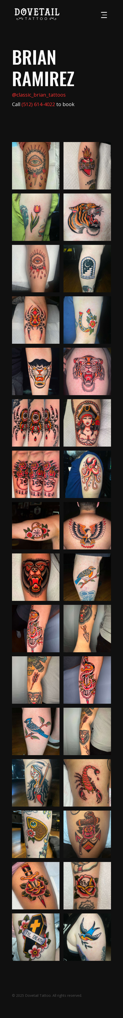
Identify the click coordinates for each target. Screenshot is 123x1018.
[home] (36, 14)
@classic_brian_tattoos (39, 94)
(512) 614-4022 (38, 104)
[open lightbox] (36, 165)
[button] (104, 15)
